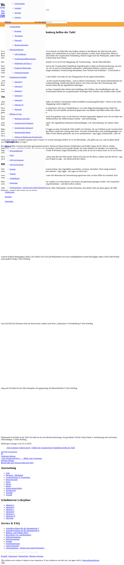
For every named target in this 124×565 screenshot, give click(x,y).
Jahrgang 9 (10, 514)
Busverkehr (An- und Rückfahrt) (18, 535)
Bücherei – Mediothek (14, 475)
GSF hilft (4, 452)
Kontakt (9, 541)
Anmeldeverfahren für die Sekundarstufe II (22, 531)
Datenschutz (23, 556)
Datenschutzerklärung (90, 560)
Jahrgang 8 (10, 512)
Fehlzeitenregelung (13, 537)
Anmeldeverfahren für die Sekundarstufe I (22, 528)
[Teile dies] (2, 454)
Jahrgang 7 (10, 509)
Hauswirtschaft (12, 480)
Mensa (8, 484)
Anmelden (34, 552)
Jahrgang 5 (10, 505)
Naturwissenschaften (14, 488)
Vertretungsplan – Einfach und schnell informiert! (25, 548)
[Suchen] (56, 22)
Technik (9, 495)
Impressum (13, 556)
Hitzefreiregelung (12, 539)
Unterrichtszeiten (12, 546)
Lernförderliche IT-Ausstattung (18, 477)
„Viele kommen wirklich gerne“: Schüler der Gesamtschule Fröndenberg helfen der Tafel (40, 448)
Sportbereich (11, 490)
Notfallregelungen (13, 544)
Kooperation (12, 452)
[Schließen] (47, 27)
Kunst (8, 482)
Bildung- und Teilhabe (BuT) (17, 533)
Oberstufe (9, 518)
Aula (8, 473)
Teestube (9, 493)
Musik (8, 486)
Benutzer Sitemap (36, 556)
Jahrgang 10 (10, 516)
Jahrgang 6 (10, 507)
